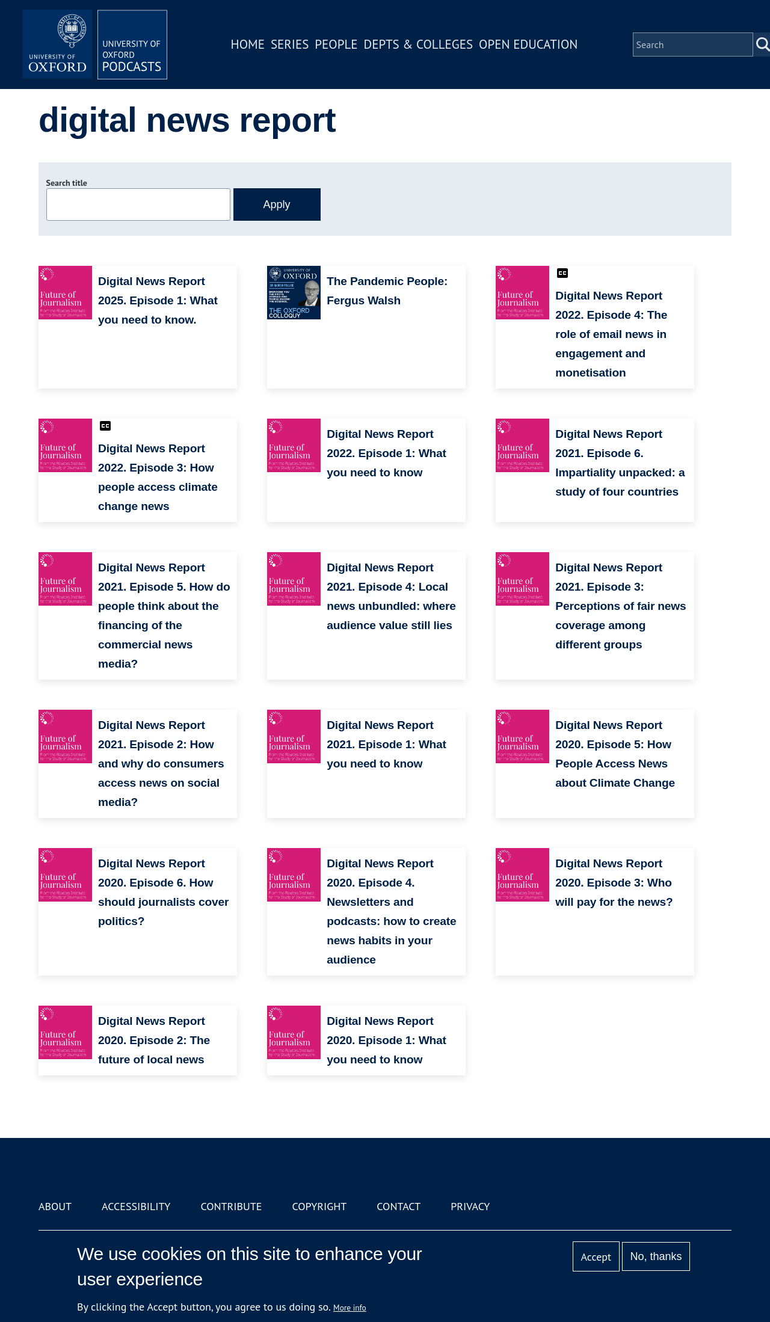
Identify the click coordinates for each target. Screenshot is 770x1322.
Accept (596, 1257)
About (55, 1206)
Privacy (470, 1206)
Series (290, 44)
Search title (66, 182)
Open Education (528, 44)
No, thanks (656, 1256)
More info (349, 1307)
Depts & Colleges (418, 44)
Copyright (319, 1206)
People (336, 44)
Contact (398, 1206)
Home (248, 44)
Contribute (231, 1206)
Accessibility (136, 1206)
